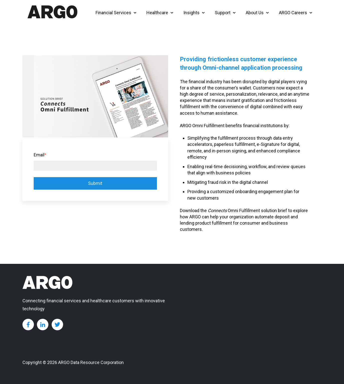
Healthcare (157, 12)
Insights (191, 12)
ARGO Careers (293, 12)
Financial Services (113, 12)
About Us (255, 12)
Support (222, 12)
